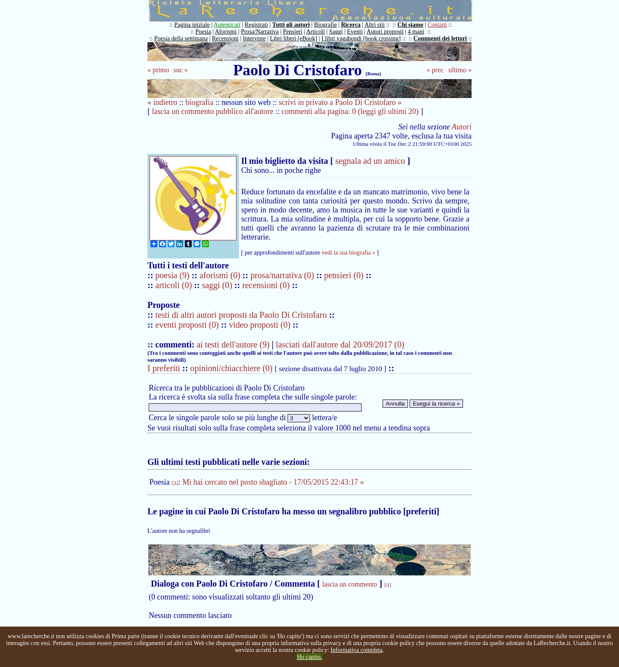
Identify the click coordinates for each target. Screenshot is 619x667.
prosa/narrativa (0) (283, 275)
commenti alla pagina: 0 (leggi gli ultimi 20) (350, 111)
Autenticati (227, 25)
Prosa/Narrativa (260, 31)
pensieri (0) (345, 275)
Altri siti (375, 25)
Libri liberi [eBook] (293, 38)
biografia (200, 102)
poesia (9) (173, 275)
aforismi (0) (220, 275)
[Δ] (175, 483)
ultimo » (460, 70)
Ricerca (351, 25)
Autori (462, 127)
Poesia (203, 31)
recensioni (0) (266, 285)
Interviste (254, 38)
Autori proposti (385, 31)
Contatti (437, 25)
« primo (158, 70)
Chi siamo (410, 25)
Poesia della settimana (181, 38)
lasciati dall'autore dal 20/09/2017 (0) (340, 344)
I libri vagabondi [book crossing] (361, 38)
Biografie (325, 25)
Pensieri (292, 31)
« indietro (162, 102)
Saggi (336, 31)
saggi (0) (218, 285)
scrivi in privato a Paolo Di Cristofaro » (340, 102)
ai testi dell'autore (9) (233, 344)
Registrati (256, 25)
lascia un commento (349, 584)
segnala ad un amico (370, 161)
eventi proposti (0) (187, 324)
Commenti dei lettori (440, 38)
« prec (435, 70)
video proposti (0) (259, 324)
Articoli (315, 31)
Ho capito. (309, 657)
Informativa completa (357, 650)
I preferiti (163, 368)
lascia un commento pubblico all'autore (212, 111)
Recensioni (225, 38)
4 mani (416, 31)
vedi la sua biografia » (348, 252)
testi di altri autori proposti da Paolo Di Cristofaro (241, 315)
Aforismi (226, 31)
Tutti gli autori (291, 25)
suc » (180, 70)
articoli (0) (174, 285)
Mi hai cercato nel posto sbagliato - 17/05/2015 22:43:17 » (273, 482)
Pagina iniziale (192, 25)
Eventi (355, 31)
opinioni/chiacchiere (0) (231, 368)
